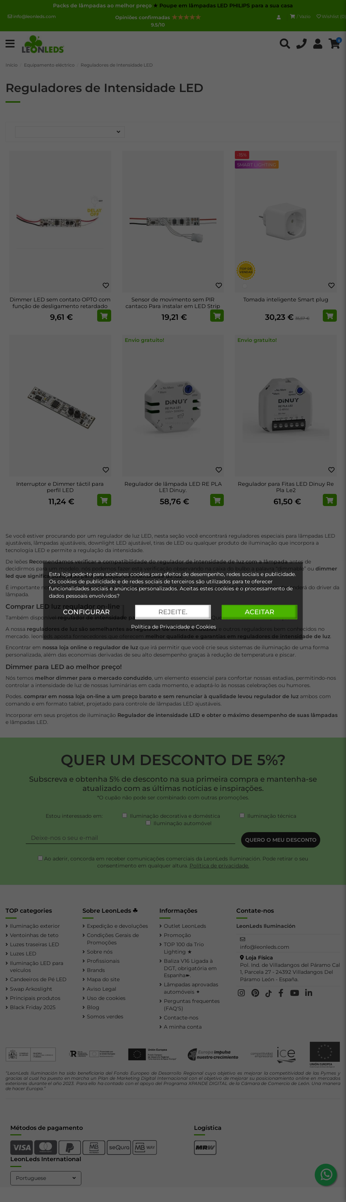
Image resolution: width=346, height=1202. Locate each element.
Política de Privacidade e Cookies (173, 627)
